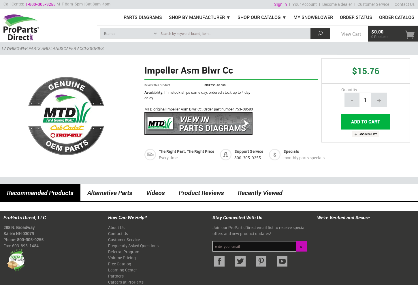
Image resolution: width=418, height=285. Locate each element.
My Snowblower (313, 17)
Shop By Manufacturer (197, 17)
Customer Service (373, 4)
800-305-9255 (247, 157)
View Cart (351, 34)
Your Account (304, 4)
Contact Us (405, 4)
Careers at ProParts (126, 282)
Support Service (248, 151)
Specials (291, 151)
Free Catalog (119, 264)
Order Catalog (397, 17)
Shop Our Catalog (259, 17)
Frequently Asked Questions (133, 245)
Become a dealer (337, 4)
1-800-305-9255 (40, 4)
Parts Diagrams (143, 17)
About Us (116, 227)
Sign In (280, 4)
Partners (116, 276)
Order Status (356, 17)
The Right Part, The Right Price (186, 151)
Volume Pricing (122, 257)
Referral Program (123, 251)
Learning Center (122, 270)
